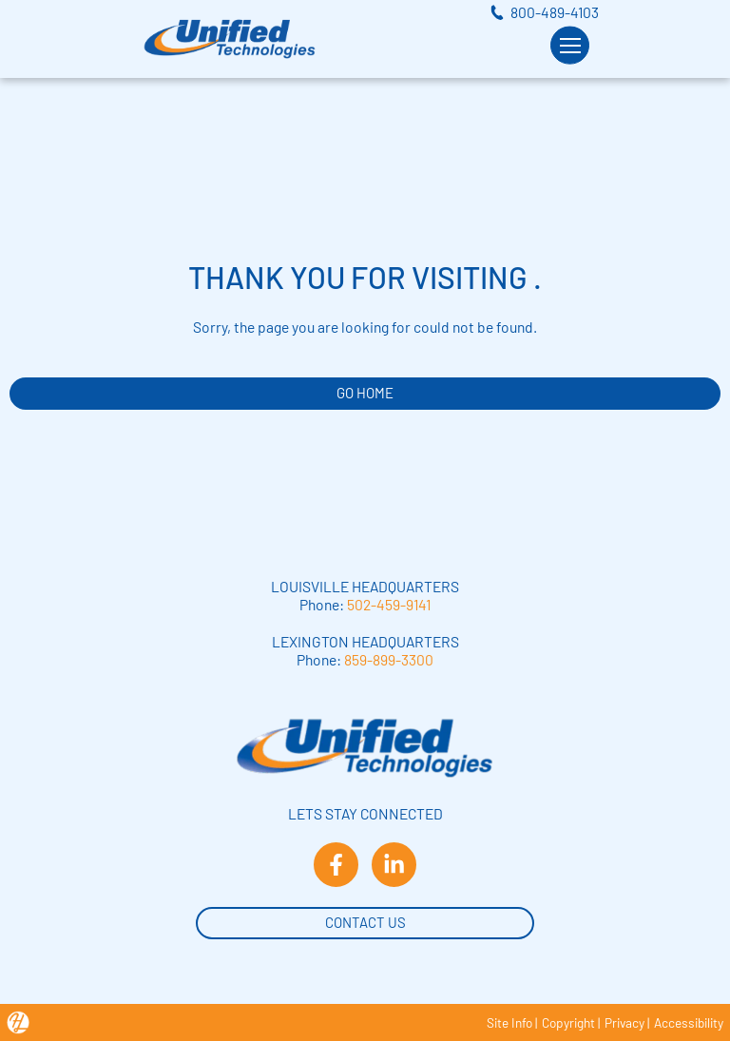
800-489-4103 (554, 12)
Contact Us (365, 921)
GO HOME (365, 392)
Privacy (624, 1022)
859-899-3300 (388, 659)
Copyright (568, 1022)
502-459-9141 (389, 604)
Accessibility (688, 1022)
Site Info (509, 1022)
